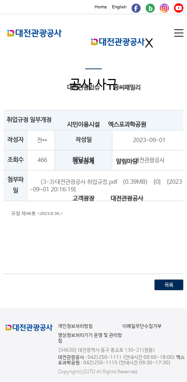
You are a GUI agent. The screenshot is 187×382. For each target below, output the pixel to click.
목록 (169, 285)
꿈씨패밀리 (127, 87)
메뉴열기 (179, 33)
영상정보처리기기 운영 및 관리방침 (90, 338)
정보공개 (83, 161)
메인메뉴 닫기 (149, 42)
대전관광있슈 (83, 87)
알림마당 (127, 161)
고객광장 (83, 198)
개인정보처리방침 (75, 326)
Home (101, 7)
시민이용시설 (83, 124)
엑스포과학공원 (127, 124)
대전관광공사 (127, 198)
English (119, 7)
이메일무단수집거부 (142, 326)
